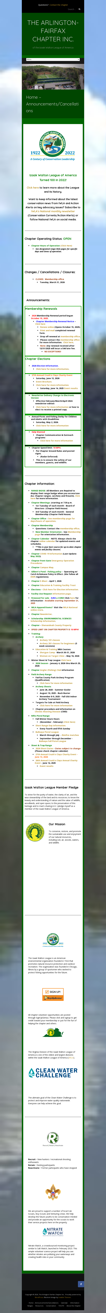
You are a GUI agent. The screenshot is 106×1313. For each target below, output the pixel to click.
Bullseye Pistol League (47, 732)
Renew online (47, 327)
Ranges (30, 1306)
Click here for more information (52, 369)
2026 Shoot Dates (44, 748)
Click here (33, 187)
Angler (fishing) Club (50, 670)
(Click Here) (66, 245)
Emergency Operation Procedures (52, 561)
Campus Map (46, 567)
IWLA (71, 1057)
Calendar (64, 1303)
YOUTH (61, 1306)
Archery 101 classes (50, 640)
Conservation (51, 1306)
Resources (39, 1306)
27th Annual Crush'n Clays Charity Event (56, 754)
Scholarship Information (43, 621)
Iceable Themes (65, 1297)
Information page (62, 593)
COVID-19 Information (51, 553)
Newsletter (46, 614)
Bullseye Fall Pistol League (52, 741)
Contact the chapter (59, 5)
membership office (70, 336)
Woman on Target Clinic (52, 656)
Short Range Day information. (51, 725)
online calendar (47, 541)
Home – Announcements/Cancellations (43, 1303)
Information (74, 1303)
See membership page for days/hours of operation (53, 519)
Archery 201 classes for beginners (57, 643)
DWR (33, 576)
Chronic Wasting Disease (47, 711)
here (72, 598)
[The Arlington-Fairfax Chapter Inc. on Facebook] (81, 1284)
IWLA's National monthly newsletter (53, 211)
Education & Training (46, 649)
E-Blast (43, 581)
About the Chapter (74, 1306)
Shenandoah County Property (57, 625)
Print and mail (47, 330)
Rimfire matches (70, 735)
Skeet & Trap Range (41, 745)
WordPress (39, 1297)
